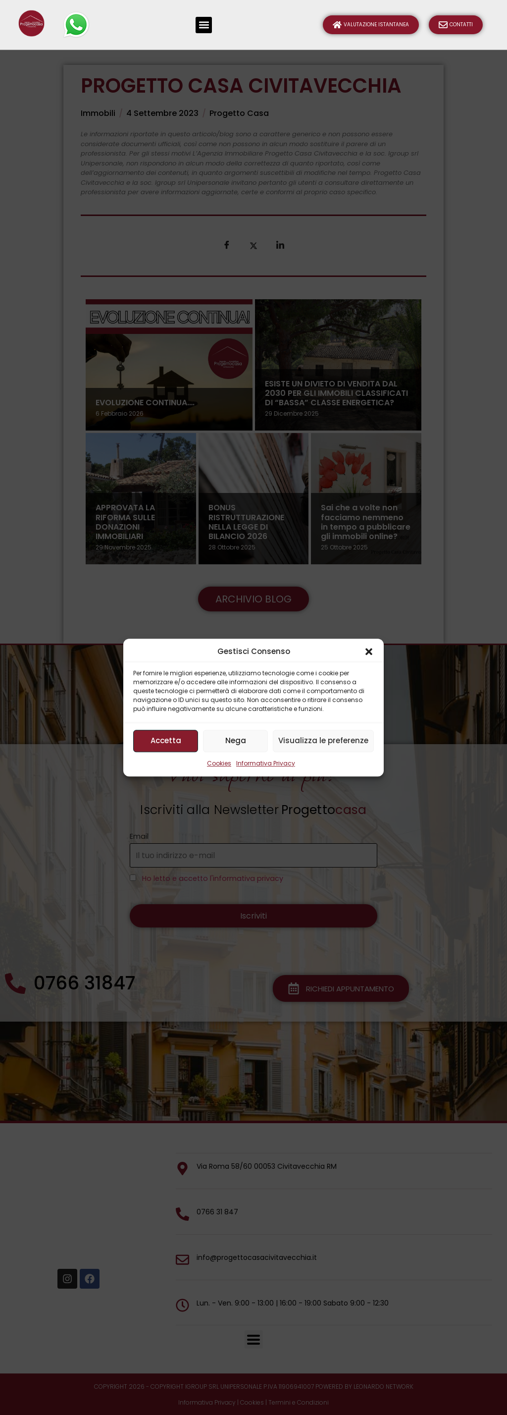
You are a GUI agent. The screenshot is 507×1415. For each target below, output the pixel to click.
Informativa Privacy (265, 763)
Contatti (456, 24)
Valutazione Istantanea (371, 24)
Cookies (219, 763)
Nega (235, 740)
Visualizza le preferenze (323, 740)
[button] (369, 652)
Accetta (166, 740)
